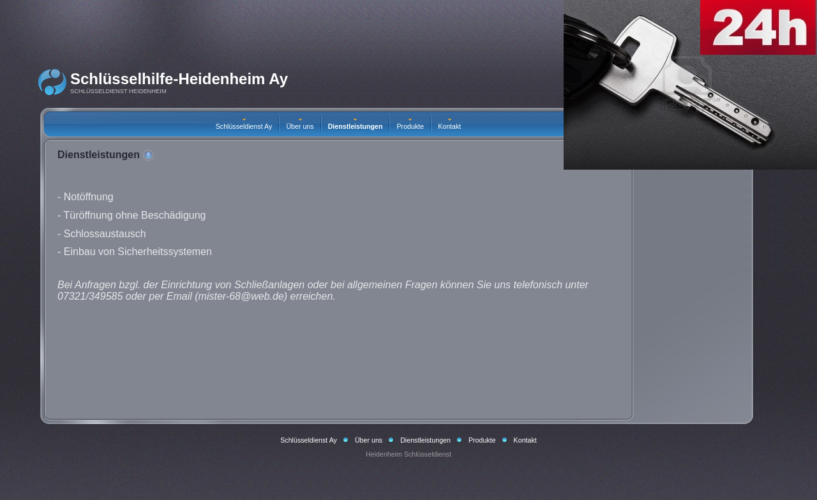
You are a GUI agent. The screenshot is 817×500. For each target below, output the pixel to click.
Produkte (410, 124)
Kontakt (449, 124)
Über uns (299, 124)
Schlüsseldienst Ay (244, 124)
